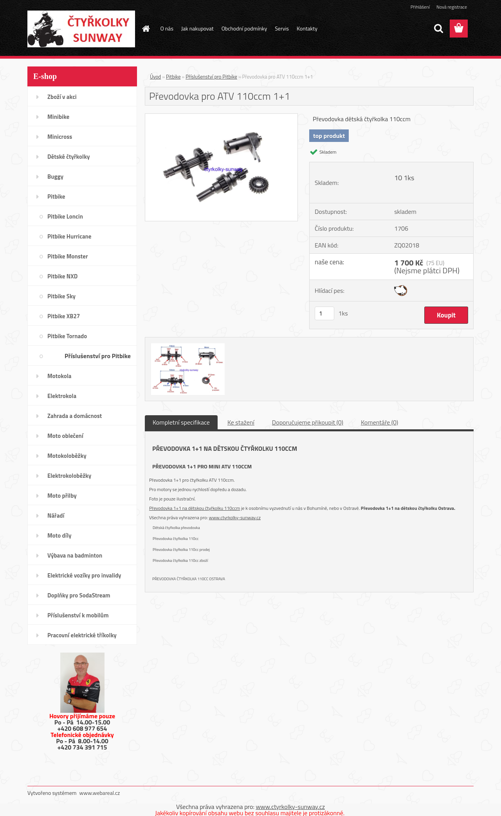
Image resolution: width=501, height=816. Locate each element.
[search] (438, 29)
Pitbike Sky (61, 296)
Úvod (155, 77)
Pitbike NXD (62, 276)
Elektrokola (61, 395)
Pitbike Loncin (65, 216)
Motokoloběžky (67, 455)
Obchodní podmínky (244, 28)
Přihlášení (420, 7)
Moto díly (59, 535)
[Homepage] (146, 29)
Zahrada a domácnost (74, 415)
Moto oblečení (65, 435)
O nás (166, 28)
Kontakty (307, 28)
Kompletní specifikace (181, 422)
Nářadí (55, 515)
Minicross (59, 136)
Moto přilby (62, 495)
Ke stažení (240, 422)
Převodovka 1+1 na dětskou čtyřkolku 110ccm (194, 508)
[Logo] (81, 28)
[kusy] (324, 313)
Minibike (58, 116)
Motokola (59, 375)
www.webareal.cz (99, 793)
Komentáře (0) (379, 422)
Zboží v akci (62, 96)
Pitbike (56, 196)
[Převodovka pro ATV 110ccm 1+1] (221, 117)
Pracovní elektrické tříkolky (82, 635)
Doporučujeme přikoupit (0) (307, 422)
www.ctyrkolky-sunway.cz (235, 517)
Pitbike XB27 (63, 316)
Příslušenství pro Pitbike (98, 355)
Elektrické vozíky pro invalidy (84, 575)
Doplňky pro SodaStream (78, 595)
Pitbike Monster (67, 256)
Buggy (55, 176)
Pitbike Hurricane (69, 236)
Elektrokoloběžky (69, 475)
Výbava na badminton (74, 555)
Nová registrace (451, 7)
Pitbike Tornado (67, 336)
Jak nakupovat (197, 28)
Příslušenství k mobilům (77, 615)
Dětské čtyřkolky (68, 156)
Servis (282, 28)
